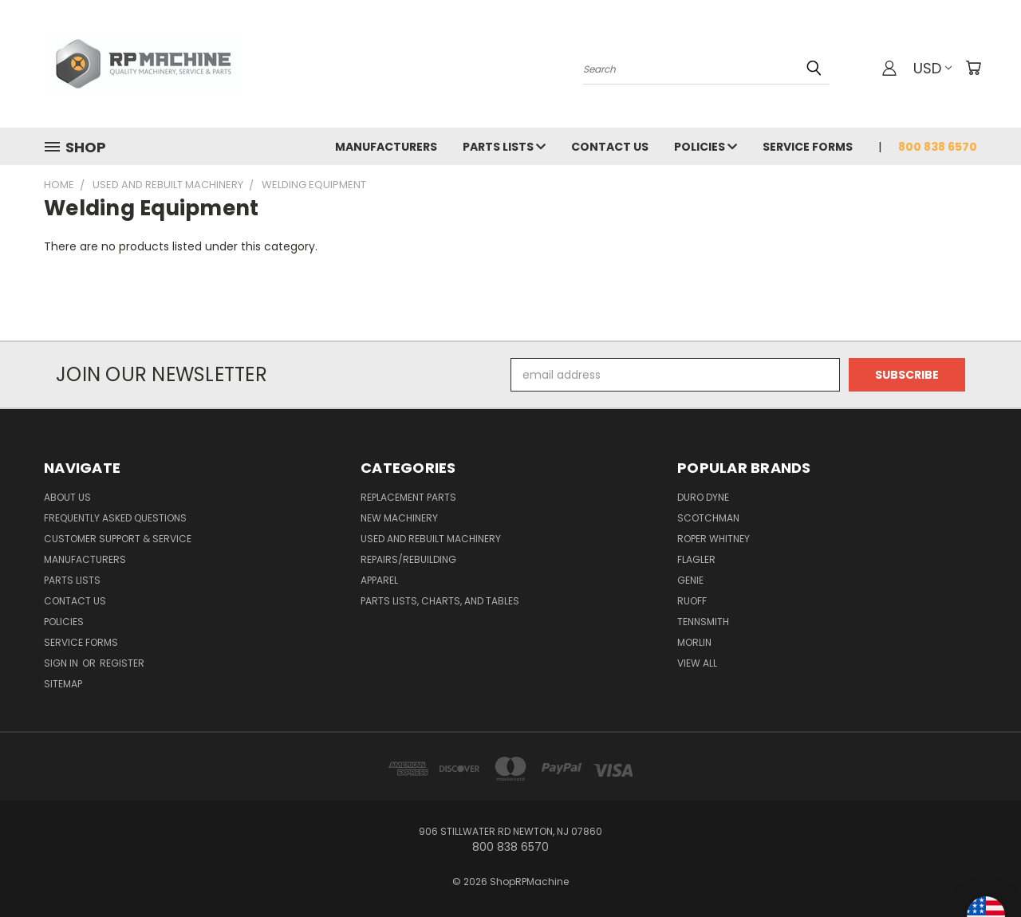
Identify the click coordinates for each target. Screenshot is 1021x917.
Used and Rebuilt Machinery (431, 538)
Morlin (694, 642)
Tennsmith (703, 621)
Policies (705, 147)
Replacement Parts (408, 497)
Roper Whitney (713, 538)
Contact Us (609, 147)
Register (122, 663)
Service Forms (808, 147)
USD (932, 68)
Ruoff (692, 601)
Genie (690, 580)
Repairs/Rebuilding (408, 559)
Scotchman (708, 518)
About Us (67, 497)
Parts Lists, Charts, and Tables (440, 601)
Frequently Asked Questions (115, 518)
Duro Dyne (703, 497)
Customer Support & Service (117, 538)
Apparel (379, 580)
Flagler (696, 559)
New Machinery (399, 518)
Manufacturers (386, 147)
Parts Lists (504, 147)
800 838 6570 (937, 147)
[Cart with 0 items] (973, 68)
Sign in (62, 663)
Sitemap (63, 684)
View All (697, 663)
